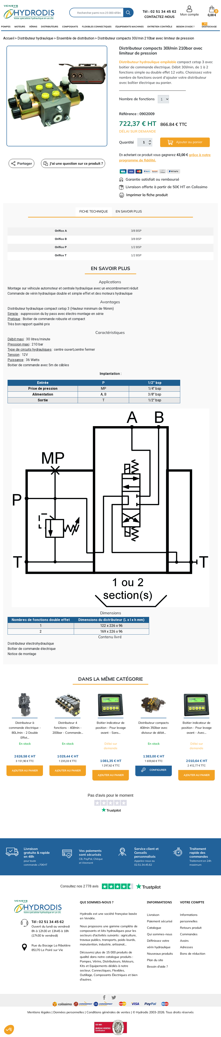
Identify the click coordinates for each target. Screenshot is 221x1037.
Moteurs (19, 26)
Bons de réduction (192, 954)
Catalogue (154, 928)
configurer (153, 769)
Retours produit (191, 928)
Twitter (113, 997)
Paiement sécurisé (159, 921)
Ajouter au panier (185, 142)
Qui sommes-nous (159, 934)
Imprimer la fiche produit (143, 194)
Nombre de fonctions (137, 99)
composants (70, 26)
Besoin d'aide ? (185, 26)
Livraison (153, 915)
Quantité (126, 142)
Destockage (209, 26)
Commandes (188, 934)
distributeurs (49, 26)
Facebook (104, 997)
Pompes (5, 26)
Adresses (186, 947)
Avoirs (184, 941)
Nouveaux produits (160, 954)
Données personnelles (68, 1012)
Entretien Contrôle (159, 26)
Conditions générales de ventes (108, 1012)
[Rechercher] (96, 12)
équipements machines (129, 26)
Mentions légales (39, 1012)
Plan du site (155, 960)
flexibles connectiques (96, 26)
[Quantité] (143, 142)
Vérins (33, 26)
